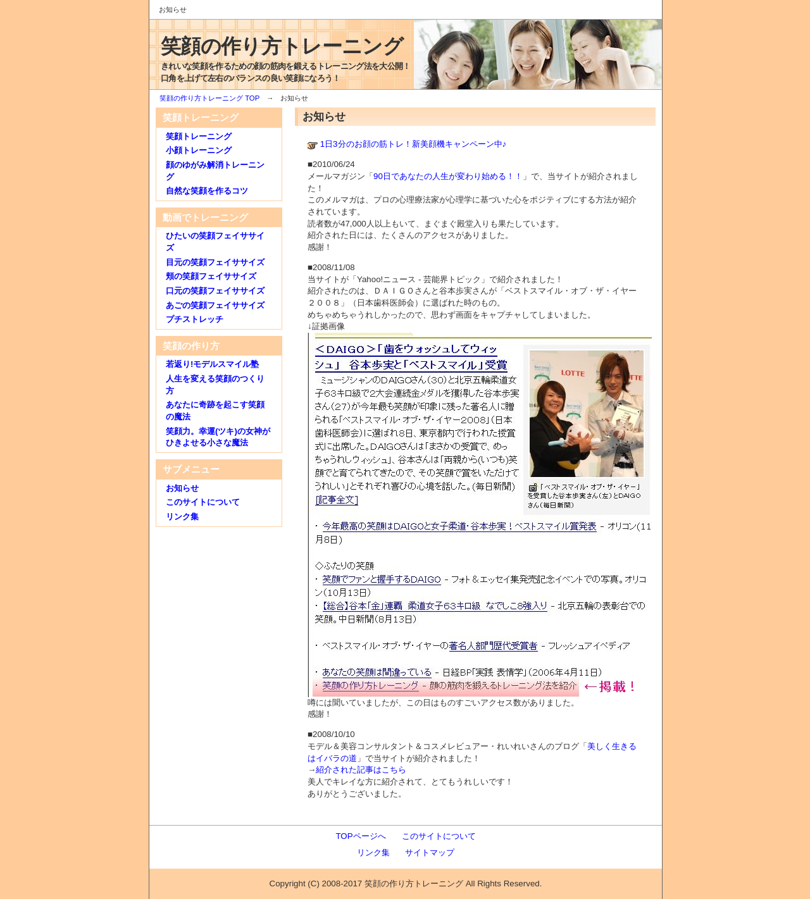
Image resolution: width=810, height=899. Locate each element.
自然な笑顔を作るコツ (207, 190)
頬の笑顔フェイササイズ (211, 276)
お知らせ (182, 488)
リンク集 (182, 516)
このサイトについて (203, 502)
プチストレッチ (194, 319)
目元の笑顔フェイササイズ (215, 262)
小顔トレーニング (199, 150)
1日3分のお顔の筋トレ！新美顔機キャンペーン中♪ (413, 144)
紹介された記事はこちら (361, 769)
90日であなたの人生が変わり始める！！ (448, 176)
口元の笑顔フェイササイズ (215, 290)
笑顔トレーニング (199, 136)
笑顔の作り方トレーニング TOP (209, 98)
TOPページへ (360, 836)
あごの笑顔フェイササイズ (215, 305)
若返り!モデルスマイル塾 (212, 364)
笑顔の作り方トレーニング (282, 46)
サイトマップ (429, 852)
